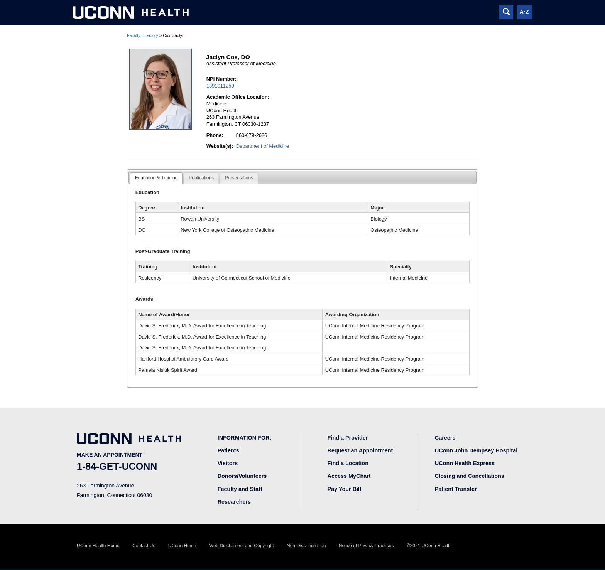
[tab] (156, 178)
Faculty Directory (142, 35)
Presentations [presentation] (239, 177)
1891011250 (220, 86)
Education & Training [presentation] (156, 177)
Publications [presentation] (201, 177)
